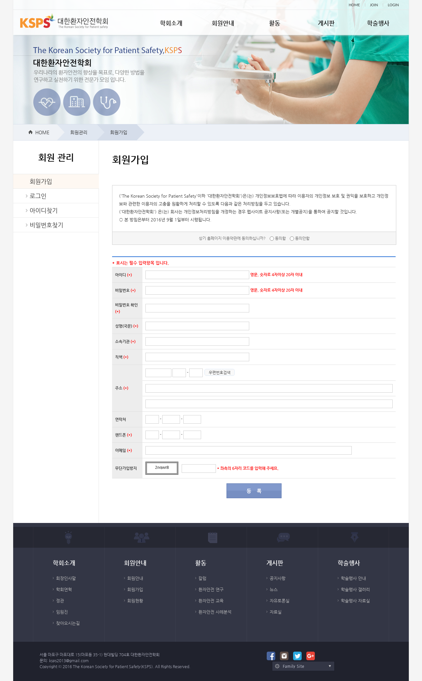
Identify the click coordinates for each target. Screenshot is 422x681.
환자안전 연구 (211, 589)
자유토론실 (279, 600)
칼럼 (202, 578)
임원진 (62, 611)
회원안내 (223, 22)
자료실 (276, 611)
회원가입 (41, 181)
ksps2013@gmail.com (69, 660)
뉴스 (274, 589)
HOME (354, 4)
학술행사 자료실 (355, 600)
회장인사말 (66, 578)
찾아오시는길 (68, 623)
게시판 (326, 22)
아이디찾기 (44, 210)
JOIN (374, 4)
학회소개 (171, 22)
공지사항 (278, 578)
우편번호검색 (219, 372)
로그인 (38, 195)
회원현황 (135, 600)
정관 (60, 600)
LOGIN (393, 4)
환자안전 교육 (211, 600)
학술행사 (378, 22)
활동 (274, 22)
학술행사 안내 (353, 578)
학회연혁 (64, 589)
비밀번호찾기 (46, 224)
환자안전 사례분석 (214, 611)
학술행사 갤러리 (355, 589)
